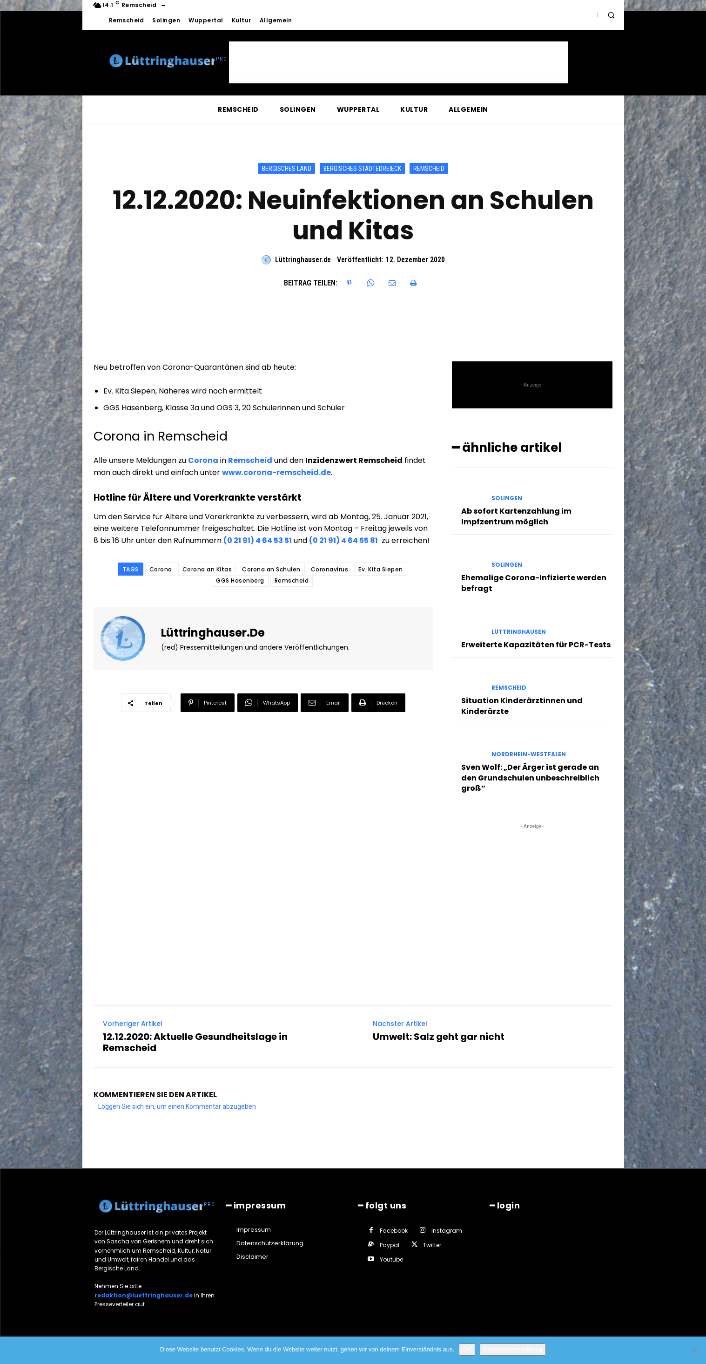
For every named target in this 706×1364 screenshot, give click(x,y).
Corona (203, 460)
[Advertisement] (398, 62)
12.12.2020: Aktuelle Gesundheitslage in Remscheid (195, 1042)
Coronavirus (330, 569)
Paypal (389, 1245)
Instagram (446, 1231)
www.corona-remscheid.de (276, 472)
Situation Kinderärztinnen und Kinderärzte (522, 705)
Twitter (432, 1245)
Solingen (506, 498)
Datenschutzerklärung (513, 1349)
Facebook (394, 1231)
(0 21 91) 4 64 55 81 (343, 540)
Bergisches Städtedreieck (362, 168)
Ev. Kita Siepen (380, 569)
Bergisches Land (286, 168)
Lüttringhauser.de (303, 259)
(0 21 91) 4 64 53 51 (257, 540)
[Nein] (694, 1350)
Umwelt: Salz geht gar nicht (438, 1036)
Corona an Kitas (207, 569)
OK (467, 1349)
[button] (611, 15)
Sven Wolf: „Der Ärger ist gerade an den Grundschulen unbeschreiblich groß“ (530, 778)
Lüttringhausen (518, 632)
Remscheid (429, 168)
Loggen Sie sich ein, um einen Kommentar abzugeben (177, 1106)
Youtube (391, 1259)
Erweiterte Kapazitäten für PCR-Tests (536, 644)
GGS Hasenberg (240, 580)
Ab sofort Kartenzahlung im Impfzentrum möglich (516, 516)
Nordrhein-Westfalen (528, 754)
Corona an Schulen (271, 569)
